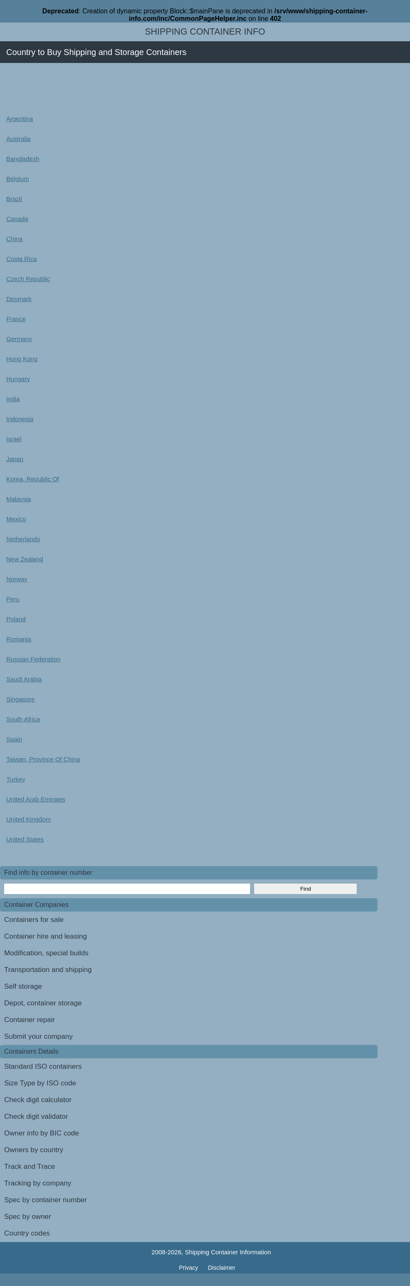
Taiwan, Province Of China (43, 759)
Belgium (17, 178)
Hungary (18, 378)
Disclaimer (221, 1267)
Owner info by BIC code (41, 1133)
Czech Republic (28, 278)
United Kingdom (28, 819)
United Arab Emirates (35, 799)
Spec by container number (45, 1200)
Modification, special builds (46, 953)
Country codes (27, 1233)
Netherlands (23, 539)
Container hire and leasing (45, 936)
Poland (16, 619)
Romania (18, 639)
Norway (17, 579)
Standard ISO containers (43, 1066)
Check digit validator (36, 1116)
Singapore (20, 699)
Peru (13, 599)
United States (25, 839)
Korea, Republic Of (32, 478)
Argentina (19, 118)
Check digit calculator (38, 1100)
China (14, 238)
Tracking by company (37, 1183)
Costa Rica (21, 258)
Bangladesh (22, 158)
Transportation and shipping (48, 970)
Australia (18, 138)
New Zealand (24, 559)
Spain (14, 739)
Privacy (189, 1267)
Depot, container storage (43, 1003)
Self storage (23, 986)
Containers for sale (34, 920)
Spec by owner (27, 1217)
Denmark (19, 298)
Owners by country (33, 1150)
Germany (19, 338)
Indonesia (19, 418)
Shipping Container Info (205, 32)
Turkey (15, 779)
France (16, 318)
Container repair (29, 1020)
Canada (17, 218)
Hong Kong (22, 358)
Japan (14, 458)
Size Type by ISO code (40, 1083)
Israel (14, 438)
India (13, 398)
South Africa (23, 719)
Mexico (16, 518)
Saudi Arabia (24, 679)
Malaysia (18, 498)
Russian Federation (33, 659)
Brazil (14, 198)
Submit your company (38, 1036)
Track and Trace (29, 1166)
